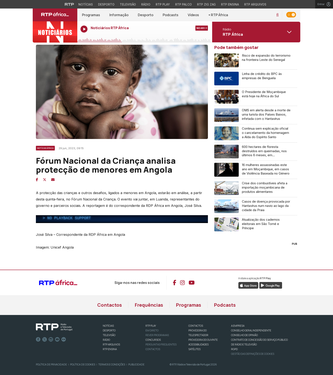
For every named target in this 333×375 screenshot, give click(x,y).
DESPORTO (109, 330)
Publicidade (136, 364)
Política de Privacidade (51, 364)
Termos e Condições (111, 364)
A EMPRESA (237, 326)
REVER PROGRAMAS (157, 335)
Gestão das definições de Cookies (252, 354)
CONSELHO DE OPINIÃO (244, 335)
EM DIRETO (151, 330)
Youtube (57, 339)
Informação (118, 15)
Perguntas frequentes (160, 344)
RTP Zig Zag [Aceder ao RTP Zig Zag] (206, 4)
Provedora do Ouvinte (203, 340)
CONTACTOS (195, 326)
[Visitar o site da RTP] (69, 4)
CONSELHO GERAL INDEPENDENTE (251, 330)
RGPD (234, 349)
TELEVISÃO (109, 335)
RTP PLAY (150, 326)
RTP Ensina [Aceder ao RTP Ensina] (230, 4)
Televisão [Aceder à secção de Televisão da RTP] (128, 4)
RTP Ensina (110, 349)
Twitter (44, 339)
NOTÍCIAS (108, 326)
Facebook (38, 339)
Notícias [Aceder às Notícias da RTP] (85, 4)
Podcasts (170, 15)
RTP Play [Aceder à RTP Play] (163, 4)
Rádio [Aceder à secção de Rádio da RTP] (145, 4)
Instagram (51, 339)
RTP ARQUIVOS (111, 344)
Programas (91, 15)
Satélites (194, 349)
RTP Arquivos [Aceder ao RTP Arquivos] (255, 4)
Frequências (149, 305)
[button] (277, 15)
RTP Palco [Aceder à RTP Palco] (183, 4)
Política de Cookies (82, 364)
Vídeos (193, 15)
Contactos (109, 305)
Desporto (145, 15)
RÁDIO (106, 340)
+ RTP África (218, 15)
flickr (63, 339)
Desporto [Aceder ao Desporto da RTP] (106, 4)
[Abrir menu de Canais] (255, 32)
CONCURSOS (153, 340)
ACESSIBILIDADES (198, 344)
